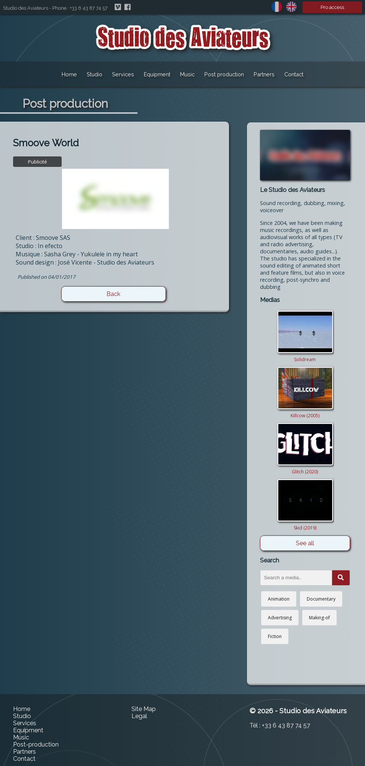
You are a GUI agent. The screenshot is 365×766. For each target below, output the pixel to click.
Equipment (157, 74)
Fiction (275, 636)
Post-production (36, 744)
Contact (293, 74)
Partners (264, 74)
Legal (139, 716)
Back (113, 293)
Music (187, 74)
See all (305, 543)
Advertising (280, 617)
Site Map (144, 708)
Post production (224, 74)
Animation (279, 599)
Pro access (332, 7)
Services (123, 74)
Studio (94, 74)
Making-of (319, 617)
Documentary (321, 599)
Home (69, 74)
